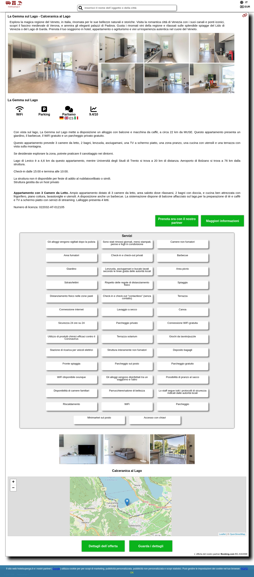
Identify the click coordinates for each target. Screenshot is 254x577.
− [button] (13, 488)
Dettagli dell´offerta (103, 546)
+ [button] (13, 482)
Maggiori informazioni (222, 221)
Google (56, 568)
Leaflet (222, 534)
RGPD (244, 568)
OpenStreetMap (237, 534)
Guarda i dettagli (150, 546)
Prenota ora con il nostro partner (177, 220)
